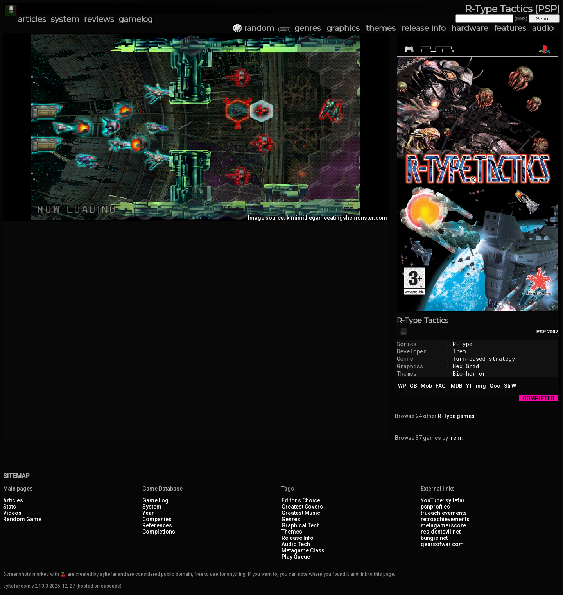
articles (32, 19)
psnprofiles (435, 507)
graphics (343, 28)
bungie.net (434, 538)
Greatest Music (301, 513)
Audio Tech (296, 544)
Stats (9, 507)
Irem (459, 351)
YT (469, 386)
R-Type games (456, 416)
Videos (12, 513)
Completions (158, 532)
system (65, 19)
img (481, 386)
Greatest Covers (302, 507)
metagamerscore (443, 525)
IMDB (456, 386)
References (157, 525)
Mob (426, 386)
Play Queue (296, 557)
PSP (541, 332)
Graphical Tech (301, 525)
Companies (157, 519)
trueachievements (444, 513)
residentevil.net (441, 532)
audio (543, 28)
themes (381, 28)
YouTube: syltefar (443, 500)
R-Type (462, 344)
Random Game (22, 519)
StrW (510, 386)
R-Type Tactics (422, 320)
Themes (292, 532)
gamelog (136, 19)
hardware (470, 28)
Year (148, 513)
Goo (494, 386)
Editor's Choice (301, 500)
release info (424, 28)
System (151, 507)
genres (307, 28)
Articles (13, 500)
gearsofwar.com (442, 544)
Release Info (298, 538)
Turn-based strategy (484, 358)
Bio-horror (469, 373)
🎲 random (253, 28)
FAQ (441, 386)
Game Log (155, 500)
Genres (291, 519)
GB (413, 386)
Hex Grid (466, 366)
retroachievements (445, 519)
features (510, 28)
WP (402, 386)
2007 (552, 332)
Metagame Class (303, 550)
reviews (99, 19)
